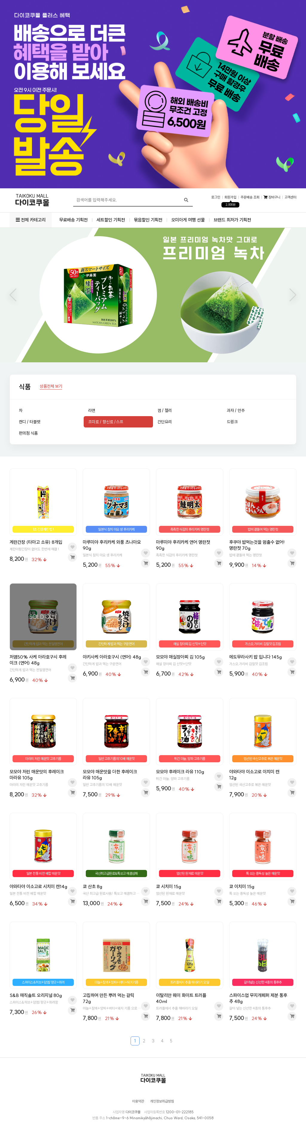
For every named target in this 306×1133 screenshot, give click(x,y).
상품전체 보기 (51, 386)
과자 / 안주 (236, 410)
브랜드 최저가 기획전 (232, 220)
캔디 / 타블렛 (29, 422)
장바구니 (272, 197)
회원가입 (230, 197)
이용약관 (138, 1101)
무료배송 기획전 (73, 220)
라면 (91, 410)
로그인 (215, 197)
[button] (13, 295)
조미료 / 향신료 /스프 (105, 422)
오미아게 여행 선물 (188, 220)
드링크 (232, 422)
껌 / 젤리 (164, 410)
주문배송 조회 (250, 197)
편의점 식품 (28, 433)
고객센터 (290, 197)
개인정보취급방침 (162, 1101)
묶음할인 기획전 (148, 220)
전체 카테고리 (30, 220)
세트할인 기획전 (111, 220)
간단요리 (164, 422)
